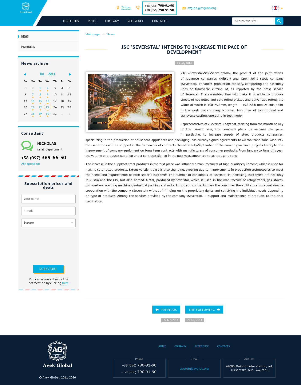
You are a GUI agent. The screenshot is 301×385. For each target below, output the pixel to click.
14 (33, 101)
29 (40, 113)
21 (33, 107)
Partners (28, 47)
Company (112, 21)
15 (40, 101)
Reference (135, 21)
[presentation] (38, 245)
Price (92, 21)
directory (71, 21)
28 (33, 113)
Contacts (159, 21)
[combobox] (126, 7)
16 (47, 101)
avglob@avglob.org (201, 8)
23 (47, 107)
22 (40, 107)
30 (47, 113)
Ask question (30, 164)
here (65, 283)
